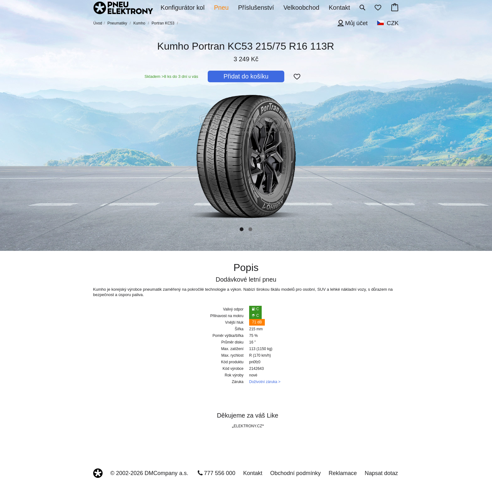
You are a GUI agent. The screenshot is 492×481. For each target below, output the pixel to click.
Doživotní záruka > (265, 382)
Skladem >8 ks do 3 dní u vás (171, 76)
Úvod (98, 23)
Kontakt (252, 473)
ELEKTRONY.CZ (248, 426)
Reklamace (343, 473)
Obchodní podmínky (295, 473)
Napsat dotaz (381, 473)
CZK (393, 23)
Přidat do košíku (245, 76)
